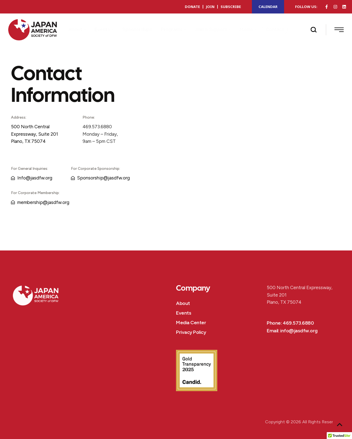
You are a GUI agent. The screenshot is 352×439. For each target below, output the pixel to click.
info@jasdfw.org (299, 339)
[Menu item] (77, 29)
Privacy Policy (191, 332)
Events (183, 313)
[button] (84, 30)
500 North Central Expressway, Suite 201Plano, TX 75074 (34, 134)
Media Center (191, 323)
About (183, 303)
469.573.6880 (298, 331)
